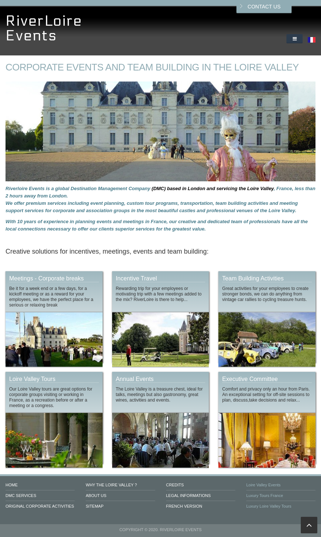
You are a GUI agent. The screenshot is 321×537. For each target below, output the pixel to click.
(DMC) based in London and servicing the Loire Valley (212, 188)
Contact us (264, 7)
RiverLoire (44, 21)
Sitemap (94, 506)
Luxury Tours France (264, 495)
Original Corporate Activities (40, 506)
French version (184, 506)
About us (96, 495)
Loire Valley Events (263, 485)
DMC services (21, 495)
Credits (175, 485)
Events (31, 35)
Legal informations (188, 495)
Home (12, 485)
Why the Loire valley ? (111, 485)
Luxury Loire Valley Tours (269, 506)
